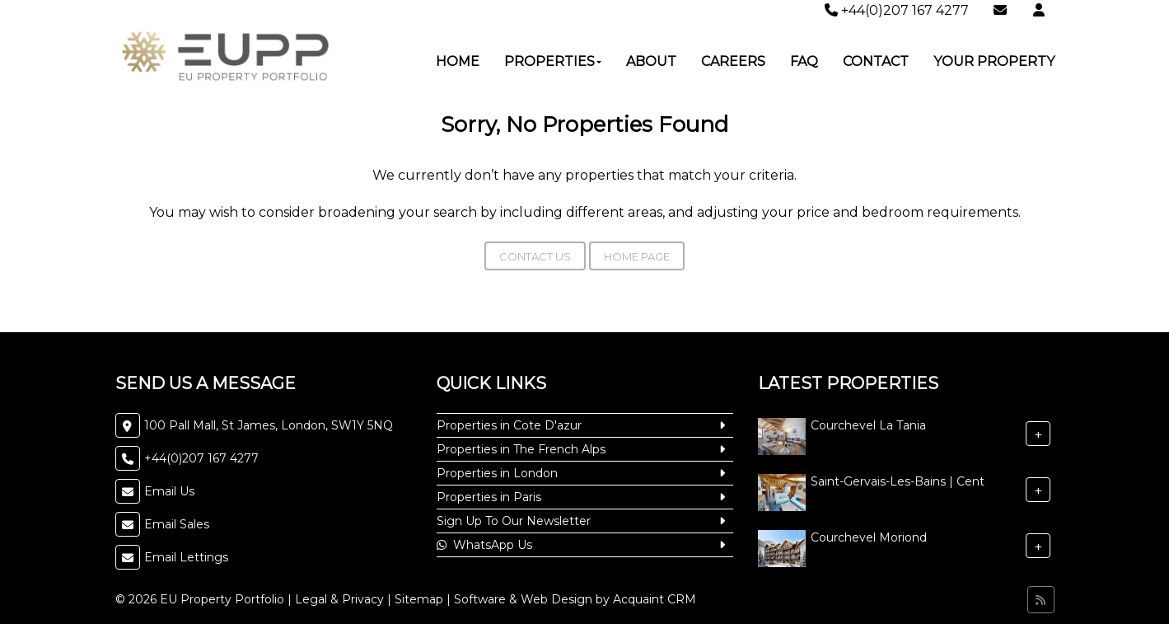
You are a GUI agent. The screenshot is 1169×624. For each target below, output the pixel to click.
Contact (876, 61)
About (651, 61)
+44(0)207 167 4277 (897, 10)
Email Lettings (186, 557)
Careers (733, 61)
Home (457, 61)
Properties (552, 61)
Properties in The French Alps (521, 449)
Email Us (169, 491)
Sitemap (419, 599)
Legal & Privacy (339, 599)
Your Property (993, 61)
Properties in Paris (489, 497)
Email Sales (176, 524)
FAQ (804, 61)
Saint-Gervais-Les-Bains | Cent (897, 481)
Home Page (637, 256)
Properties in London (497, 473)
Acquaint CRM (654, 599)
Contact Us (535, 256)
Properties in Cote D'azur (509, 425)
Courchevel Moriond (869, 537)
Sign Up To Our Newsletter (514, 521)
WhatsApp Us (484, 544)
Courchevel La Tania (868, 425)
